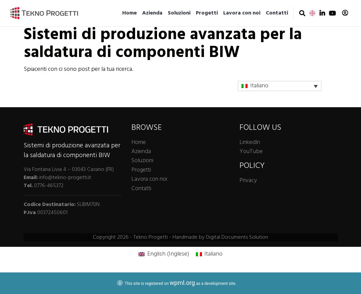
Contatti (277, 13)
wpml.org (182, 282)
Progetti (207, 13)
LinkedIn (249, 142)
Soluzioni (179, 13)
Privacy (248, 180)
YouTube (251, 151)
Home (129, 13)
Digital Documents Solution (237, 237)
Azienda (152, 13)
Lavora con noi (241, 13)
